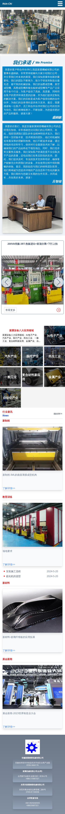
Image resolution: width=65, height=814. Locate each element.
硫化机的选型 (13, 576)
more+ (58, 413)
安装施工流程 (13, 571)
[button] (29, 49)
